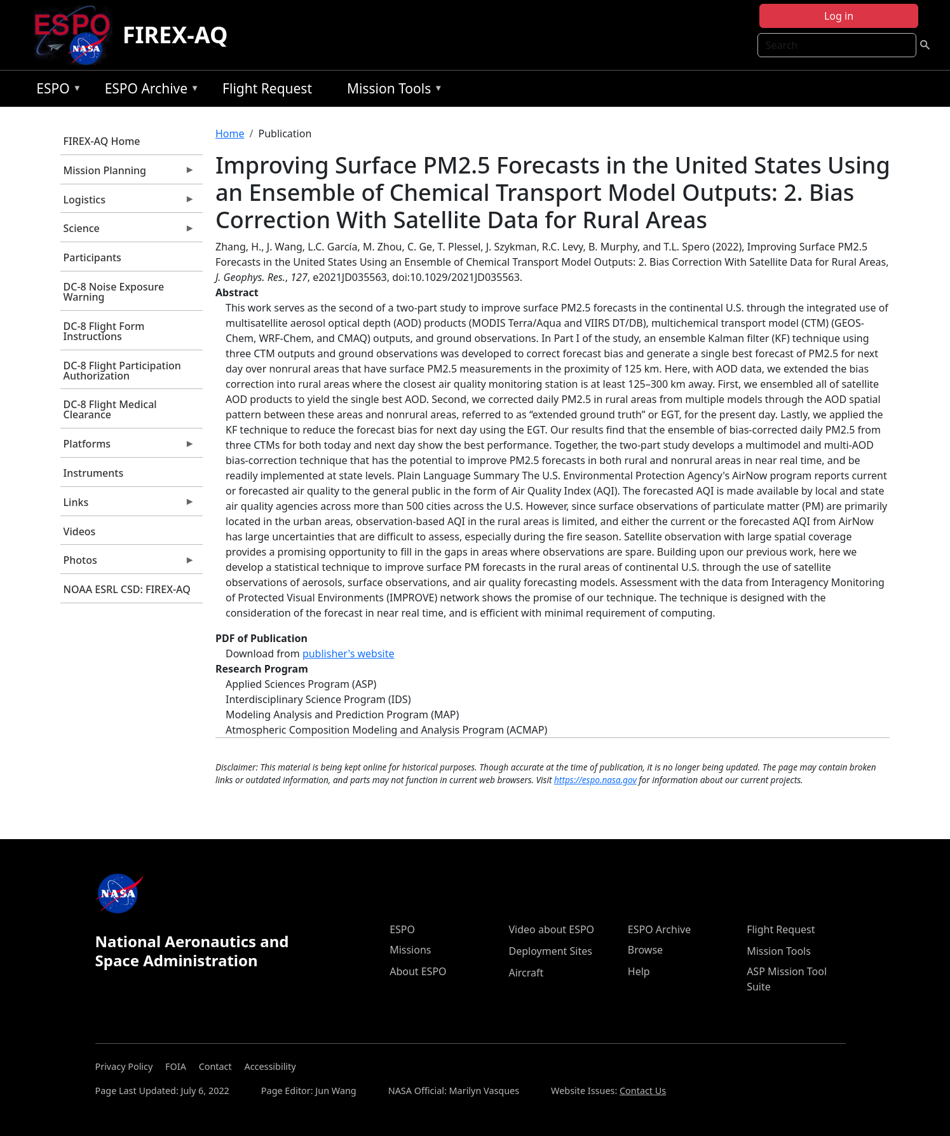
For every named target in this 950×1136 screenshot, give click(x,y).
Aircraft (525, 973)
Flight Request (267, 88)
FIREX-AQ (175, 34)
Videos (80, 531)
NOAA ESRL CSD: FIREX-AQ (127, 589)
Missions (410, 950)
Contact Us (643, 1091)
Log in (838, 16)
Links (127, 505)
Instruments (94, 473)
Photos (127, 563)
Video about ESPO (551, 929)
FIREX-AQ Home (102, 141)
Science (127, 231)
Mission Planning (127, 173)
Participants (92, 257)
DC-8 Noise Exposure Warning (114, 292)
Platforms (127, 447)
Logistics (127, 203)
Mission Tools (392, 90)
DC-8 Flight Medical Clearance (110, 409)
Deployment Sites (550, 951)
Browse (645, 950)
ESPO (55, 90)
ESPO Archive (149, 90)
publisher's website (348, 653)
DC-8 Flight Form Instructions (104, 331)
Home (230, 133)
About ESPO (418, 971)
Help (639, 971)
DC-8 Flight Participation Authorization (122, 371)
